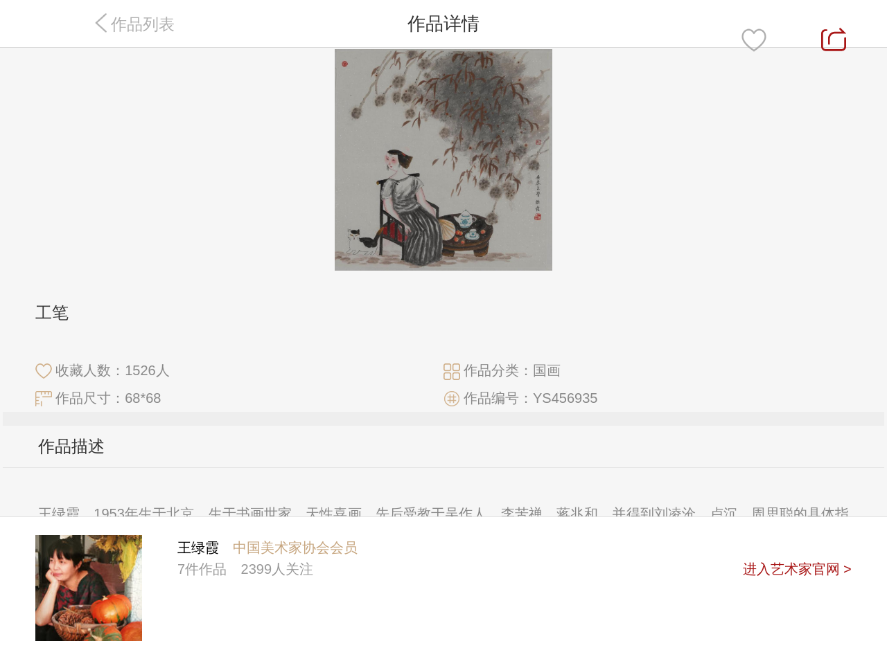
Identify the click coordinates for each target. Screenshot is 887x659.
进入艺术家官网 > (797, 569)
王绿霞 (198, 547)
